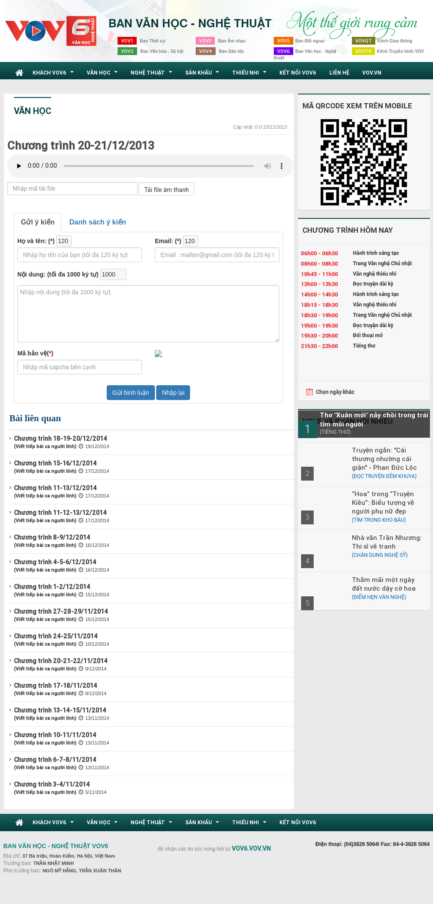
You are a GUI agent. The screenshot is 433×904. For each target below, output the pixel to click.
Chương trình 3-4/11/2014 (52, 784)
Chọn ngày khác (335, 392)
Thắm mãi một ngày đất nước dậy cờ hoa (384, 584)
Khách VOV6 (54, 75)
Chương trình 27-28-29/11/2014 (61, 611)
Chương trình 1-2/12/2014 (52, 587)
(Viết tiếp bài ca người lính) (45, 446)
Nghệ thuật (152, 75)
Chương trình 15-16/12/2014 (55, 463)
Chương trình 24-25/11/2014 (56, 636)
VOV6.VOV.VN (251, 848)
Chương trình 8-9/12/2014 (52, 537)
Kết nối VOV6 (297, 72)
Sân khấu (203, 75)
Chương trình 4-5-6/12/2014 (55, 562)
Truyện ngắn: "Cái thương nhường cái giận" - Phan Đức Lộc (384, 459)
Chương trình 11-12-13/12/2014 (60, 513)
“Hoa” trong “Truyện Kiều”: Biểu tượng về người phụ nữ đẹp (383, 502)
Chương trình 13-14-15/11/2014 (60, 710)
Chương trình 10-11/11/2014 (55, 735)
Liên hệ (339, 72)
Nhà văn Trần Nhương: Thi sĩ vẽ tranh (387, 541)
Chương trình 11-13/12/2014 (55, 488)
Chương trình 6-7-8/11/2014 (55, 760)
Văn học (103, 75)
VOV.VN (371, 72)
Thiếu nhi (250, 75)
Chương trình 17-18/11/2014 (55, 685)
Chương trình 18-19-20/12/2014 (60, 438)
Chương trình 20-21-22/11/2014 (61, 661)
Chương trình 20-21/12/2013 (80, 146)
